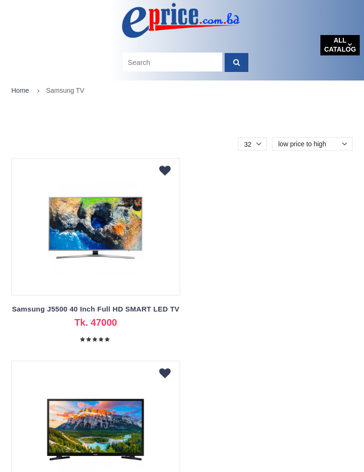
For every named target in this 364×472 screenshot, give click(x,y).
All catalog (340, 44)
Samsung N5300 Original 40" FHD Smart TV (269, 309)
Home (20, 90)
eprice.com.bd (33, 464)
